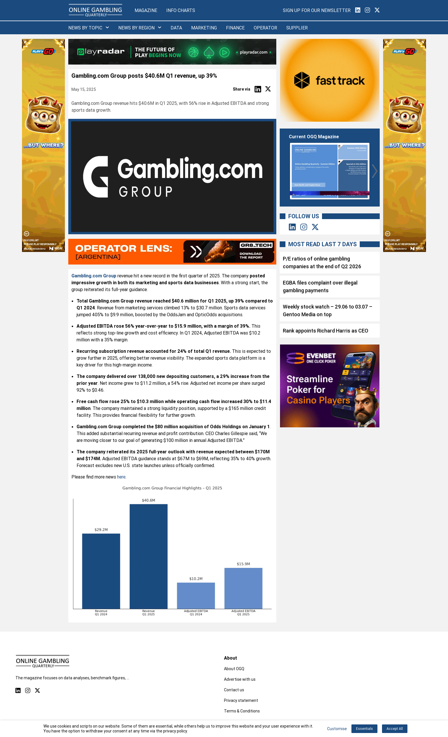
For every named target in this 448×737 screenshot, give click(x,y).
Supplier (297, 28)
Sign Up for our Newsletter (317, 10)
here (121, 477)
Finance (235, 28)
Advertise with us (239, 679)
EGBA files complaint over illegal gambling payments (320, 286)
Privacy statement (241, 700)
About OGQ (234, 668)
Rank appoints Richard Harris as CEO (325, 330)
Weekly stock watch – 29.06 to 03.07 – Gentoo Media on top (327, 310)
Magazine (146, 10)
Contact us (234, 689)
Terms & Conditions (242, 711)
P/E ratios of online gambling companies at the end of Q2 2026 (322, 262)
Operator (265, 28)
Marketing (204, 28)
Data (176, 28)
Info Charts (180, 10)
